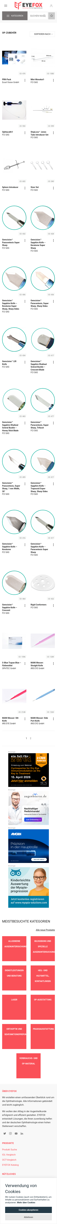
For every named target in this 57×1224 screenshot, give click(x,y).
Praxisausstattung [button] (43, 1016)
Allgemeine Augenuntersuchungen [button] (15, 944)
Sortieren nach (42, 34)
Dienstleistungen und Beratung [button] (14, 969)
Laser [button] (14, 991)
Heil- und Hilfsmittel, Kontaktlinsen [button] (43, 971)
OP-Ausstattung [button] (43, 991)
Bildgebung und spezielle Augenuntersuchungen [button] (44, 946)
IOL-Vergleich (9, 1133)
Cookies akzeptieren (28, 1210)
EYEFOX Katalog (10, 1143)
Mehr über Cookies (26, 1202)
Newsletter (7, 1164)
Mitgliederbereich (11, 1159)
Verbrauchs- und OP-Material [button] (28, 1044)
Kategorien (15, 15)
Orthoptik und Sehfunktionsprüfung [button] (15, 1019)
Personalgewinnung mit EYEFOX (18, 1169)
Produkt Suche (9, 1128)
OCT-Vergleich (9, 1138)
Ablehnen (28, 1217)
